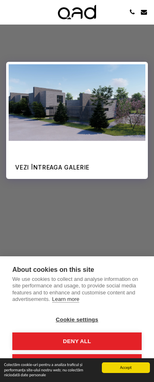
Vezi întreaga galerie (52, 167)
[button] (9, 12)
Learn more (65, 299)
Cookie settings (77, 319)
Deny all (77, 341)
